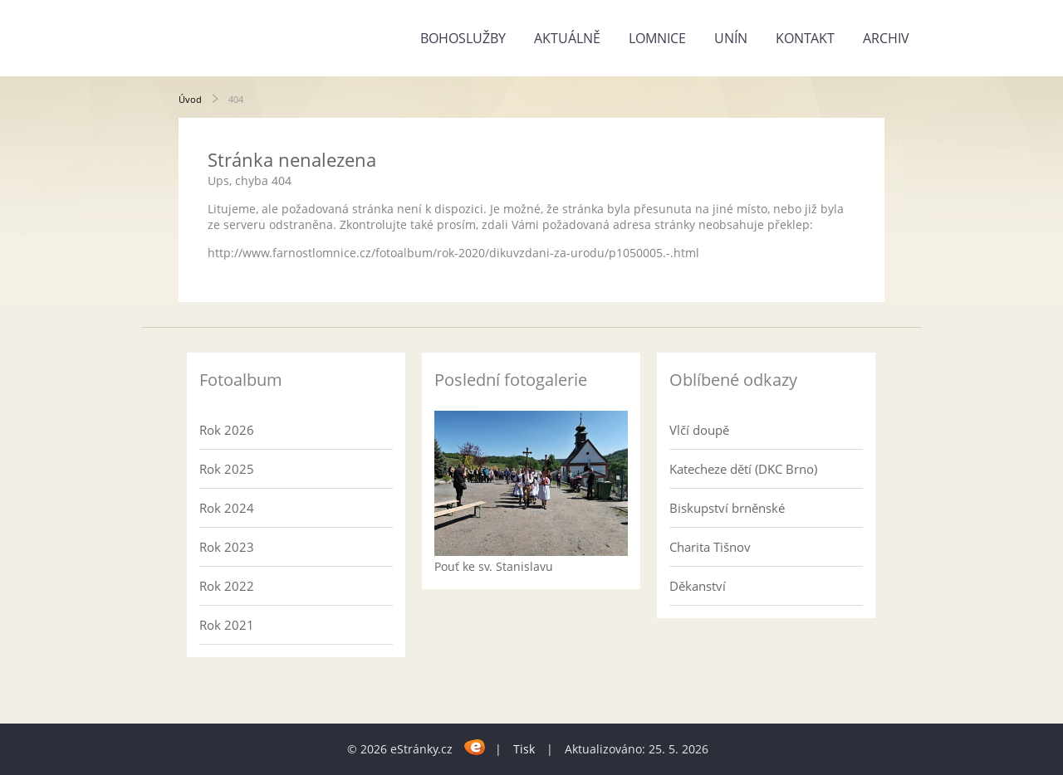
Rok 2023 (226, 547)
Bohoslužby (463, 38)
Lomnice (657, 38)
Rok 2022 (226, 586)
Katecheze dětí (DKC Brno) (743, 469)
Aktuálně (567, 38)
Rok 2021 (226, 625)
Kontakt (805, 38)
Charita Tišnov (710, 547)
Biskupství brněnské (727, 508)
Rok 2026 (226, 430)
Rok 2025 (226, 469)
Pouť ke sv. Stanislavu (493, 566)
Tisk (524, 749)
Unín (730, 38)
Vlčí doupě (699, 430)
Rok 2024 (226, 508)
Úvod (190, 99)
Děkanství (697, 586)
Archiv (886, 38)
